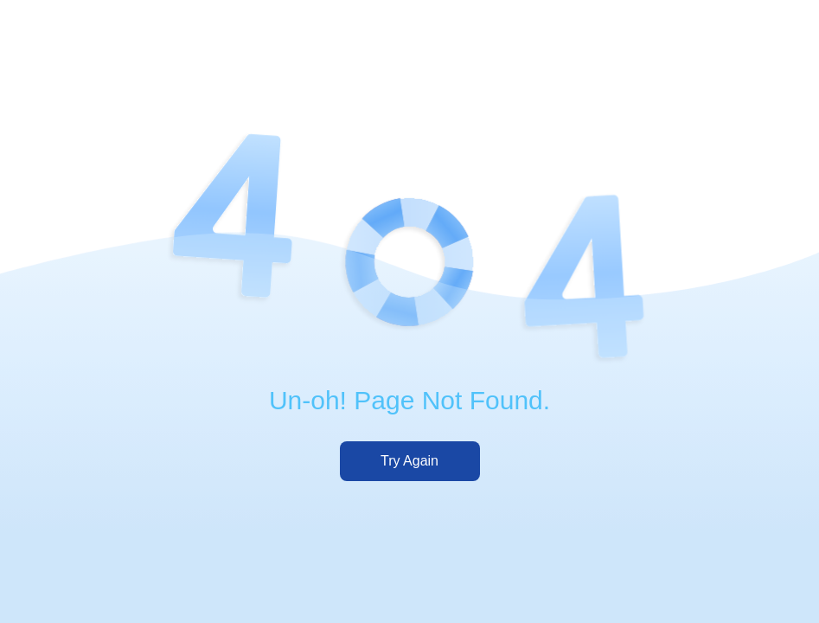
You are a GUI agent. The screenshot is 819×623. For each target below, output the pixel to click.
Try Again (409, 460)
